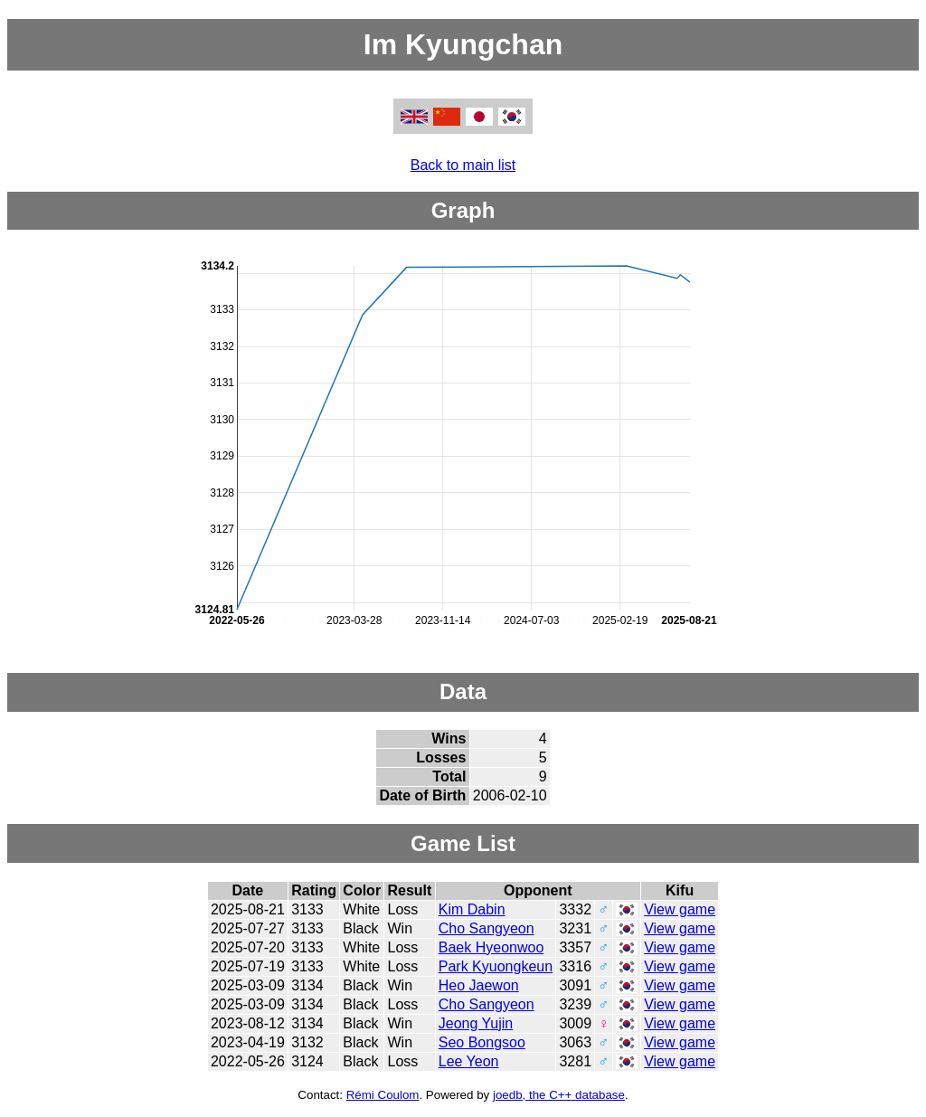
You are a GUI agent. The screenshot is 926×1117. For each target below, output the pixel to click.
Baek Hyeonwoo (491, 947)
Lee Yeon (469, 1061)
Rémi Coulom (383, 1095)
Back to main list (463, 165)
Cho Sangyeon (486, 928)
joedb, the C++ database (559, 1095)
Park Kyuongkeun (496, 966)
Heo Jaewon (479, 985)
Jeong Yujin (476, 1023)
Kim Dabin (472, 909)
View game (679, 909)
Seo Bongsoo (482, 1042)
